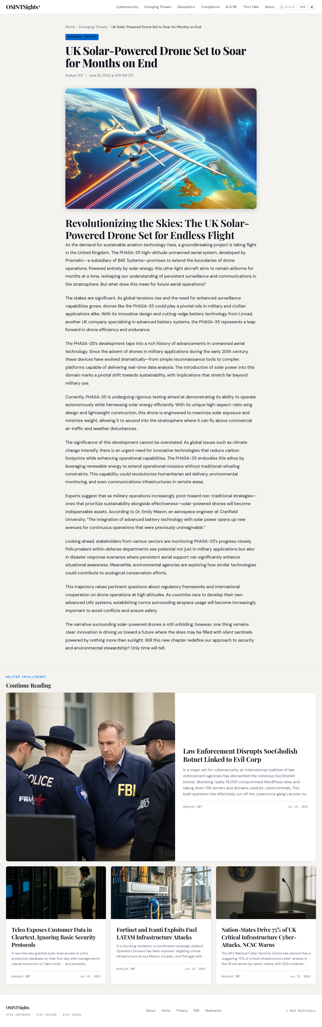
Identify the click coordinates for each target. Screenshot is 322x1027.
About (269, 7)
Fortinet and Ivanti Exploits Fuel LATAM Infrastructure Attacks (156, 933)
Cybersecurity (127, 7)
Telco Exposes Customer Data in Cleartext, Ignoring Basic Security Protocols (54, 937)
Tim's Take (251, 7)
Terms (165, 1010)
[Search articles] (287, 7)
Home (70, 27)
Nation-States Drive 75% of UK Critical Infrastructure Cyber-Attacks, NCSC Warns (259, 937)
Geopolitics (186, 7)
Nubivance (213, 1010)
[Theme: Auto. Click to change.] (312, 7)
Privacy (182, 1010)
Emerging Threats (157, 7)
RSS (302, 7)
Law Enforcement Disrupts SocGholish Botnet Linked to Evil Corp (240, 755)
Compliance (210, 7)
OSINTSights (22, 7)
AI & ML (231, 7)
